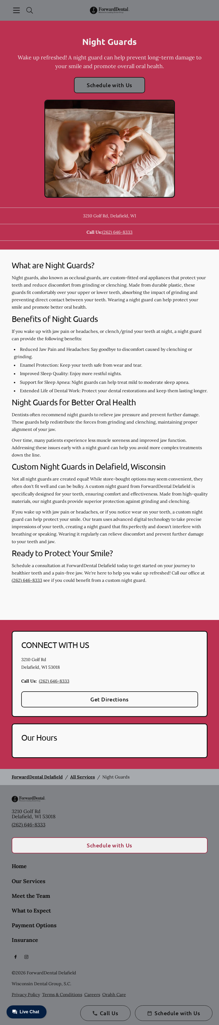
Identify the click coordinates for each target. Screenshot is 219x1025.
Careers (92, 994)
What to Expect (31, 910)
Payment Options (34, 925)
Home (19, 866)
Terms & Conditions (62, 994)
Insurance (25, 939)
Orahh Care (114, 994)
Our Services (28, 881)
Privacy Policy (26, 994)
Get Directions (109, 699)
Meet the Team (31, 895)
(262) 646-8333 (117, 232)
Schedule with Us (109, 85)
